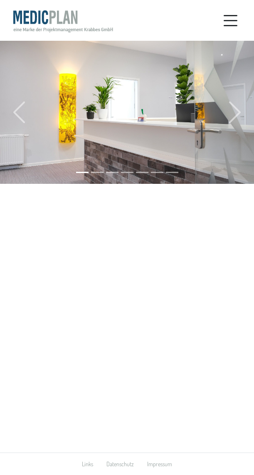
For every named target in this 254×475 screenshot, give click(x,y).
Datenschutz (120, 464)
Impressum (159, 464)
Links (87, 464)
